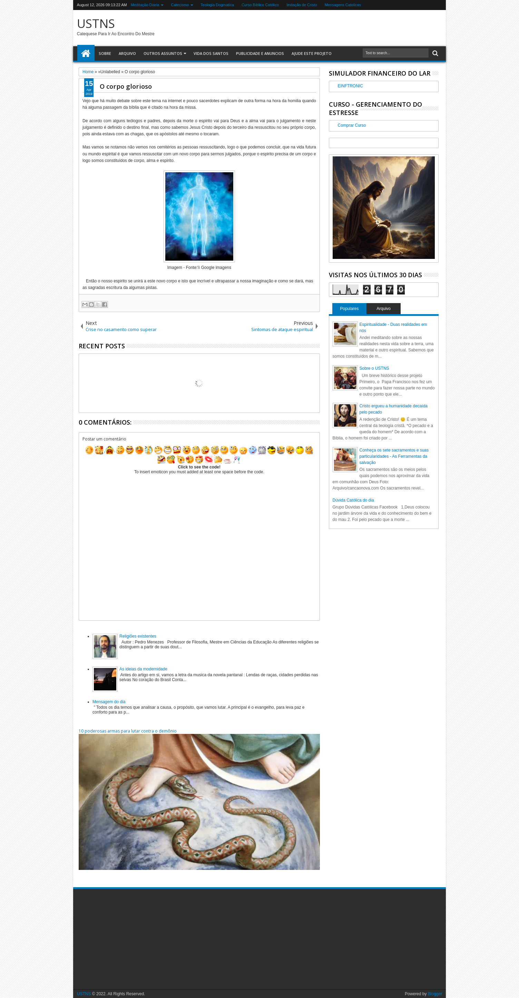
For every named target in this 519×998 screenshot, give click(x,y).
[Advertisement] (132, 939)
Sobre (105, 53)
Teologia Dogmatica (217, 5)
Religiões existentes (137, 636)
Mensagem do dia (108, 701)
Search (435, 53)
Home (86, 53)
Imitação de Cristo (301, 5)
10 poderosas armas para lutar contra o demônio (128, 731)
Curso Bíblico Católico (260, 5)
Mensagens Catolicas (343, 5)
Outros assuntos (163, 53)
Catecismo (180, 5)
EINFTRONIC (350, 86)
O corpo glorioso (126, 86)
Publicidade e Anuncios (260, 53)
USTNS (96, 23)
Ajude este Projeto (312, 53)
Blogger (435, 993)
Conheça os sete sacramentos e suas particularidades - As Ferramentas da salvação (394, 456)
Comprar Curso (352, 125)
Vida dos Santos (211, 53)
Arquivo (127, 53)
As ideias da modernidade (143, 669)
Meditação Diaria (145, 5)
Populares (349, 308)
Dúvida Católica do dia (353, 500)
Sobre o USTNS (374, 368)
